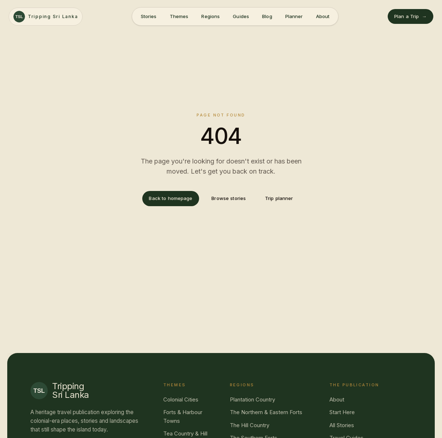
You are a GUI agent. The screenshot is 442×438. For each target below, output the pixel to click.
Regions (210, 16)
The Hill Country (249, 425)
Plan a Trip (410, 16)
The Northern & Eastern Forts (266, 412)
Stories (149, 16)
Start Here (342, 412)
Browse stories (228, 198)
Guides (241, 16)
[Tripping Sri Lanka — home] (46, 17)
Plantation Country (252, 399)
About (323, 16)
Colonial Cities (180, 399)
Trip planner (279, 198)
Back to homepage (170, 198)
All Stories (341, 425)
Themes (179, 16)
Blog (267, 16)
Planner (294, 16)
